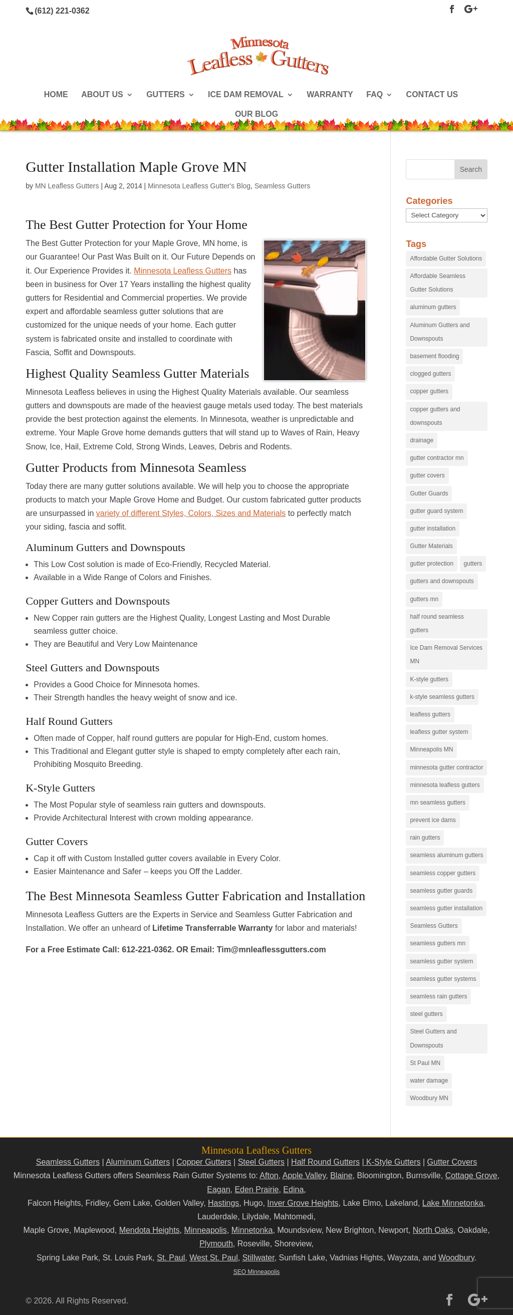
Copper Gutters (203, 1162)
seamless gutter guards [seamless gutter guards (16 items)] (441, 890)
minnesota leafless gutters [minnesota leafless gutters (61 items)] (444, 784)
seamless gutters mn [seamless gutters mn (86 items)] (437, 943)
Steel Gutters (261, 1162)
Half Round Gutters (325, 1162)
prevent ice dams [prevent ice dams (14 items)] (432, 820)
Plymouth (216, 1243)
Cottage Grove (471, 1175)
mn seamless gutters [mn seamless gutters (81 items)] (437, 802)
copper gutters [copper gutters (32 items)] (429, 391)
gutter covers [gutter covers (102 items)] (427, 475)
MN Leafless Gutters (67, 186)
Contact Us (432, 95)
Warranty (330, 95)
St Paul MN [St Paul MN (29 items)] (425, 1063)
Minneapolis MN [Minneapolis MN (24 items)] (431, 749)
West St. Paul (213, 1257)
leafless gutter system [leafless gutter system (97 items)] (439, 731)
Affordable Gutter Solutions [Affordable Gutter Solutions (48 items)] (446, 258)
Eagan (218, 1189)
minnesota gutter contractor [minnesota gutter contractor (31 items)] (446, 767)
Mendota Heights (149, 1230)
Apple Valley (304, 1175)
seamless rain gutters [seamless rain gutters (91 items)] (438, 996)
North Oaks (433, 1230)
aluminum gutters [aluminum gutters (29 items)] (433, 307)
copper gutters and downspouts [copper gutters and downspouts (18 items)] (435, 416)
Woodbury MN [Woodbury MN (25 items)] (429, 1098)
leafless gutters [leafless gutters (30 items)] (430, 714)
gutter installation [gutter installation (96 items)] (432, 528)
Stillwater (258, 1257)
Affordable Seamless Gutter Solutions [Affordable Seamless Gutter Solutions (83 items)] (437, 283)
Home (56, 95)
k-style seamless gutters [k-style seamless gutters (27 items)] (442, 696)
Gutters (165, 95)
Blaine (341, 1175)
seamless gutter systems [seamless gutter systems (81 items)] (443, 978)
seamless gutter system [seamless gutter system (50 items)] (441, 961)
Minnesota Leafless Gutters (182, 271)
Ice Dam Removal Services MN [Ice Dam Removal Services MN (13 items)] (446, 654)
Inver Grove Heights (302, 1203)
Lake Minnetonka (452, 1203)
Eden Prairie (256, 1189)
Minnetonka (252, 1230)
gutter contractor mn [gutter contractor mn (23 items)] (436, 457)
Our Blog (256, 114)
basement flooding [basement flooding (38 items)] (434, 356)
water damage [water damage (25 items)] (429, 1080)
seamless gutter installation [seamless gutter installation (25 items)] (446, 908)
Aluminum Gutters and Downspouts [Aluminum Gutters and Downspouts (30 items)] (439, 332)
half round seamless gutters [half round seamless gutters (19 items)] (436, 623)
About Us (102, 95)
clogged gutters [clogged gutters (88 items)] (430, 373)
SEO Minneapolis (256, 1271)
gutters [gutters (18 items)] (473, 563)
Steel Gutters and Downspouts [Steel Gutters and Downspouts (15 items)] (433, 1038)
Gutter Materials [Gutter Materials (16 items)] (431, 546)
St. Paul (171, 1257)
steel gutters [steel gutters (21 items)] (426, 1013)
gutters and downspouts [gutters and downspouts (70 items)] (441, 581)
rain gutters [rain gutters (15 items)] (425, 837)
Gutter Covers (452, 1162)
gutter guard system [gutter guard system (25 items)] (436, 510)
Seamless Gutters (282, 186)
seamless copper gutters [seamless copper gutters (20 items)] (442, 873)
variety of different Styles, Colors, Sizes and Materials (191, 513)
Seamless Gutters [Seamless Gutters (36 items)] (433, 925)
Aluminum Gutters (138, 1162)
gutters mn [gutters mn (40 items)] (424, 599)
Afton (269, 1175)
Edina (293, 1189)
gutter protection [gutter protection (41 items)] (431, 563)
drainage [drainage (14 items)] (421, 440)
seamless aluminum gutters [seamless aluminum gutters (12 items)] (446, 855)
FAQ (374, 95)
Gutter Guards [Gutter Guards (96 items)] (429, 493)
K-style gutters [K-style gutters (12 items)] (429, 679)
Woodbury (456, 1257)
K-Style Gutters (392, 1162)
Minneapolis (205, 1230)
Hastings (223, 1203)
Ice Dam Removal (246, 95)
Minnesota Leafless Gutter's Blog (199, 186)
